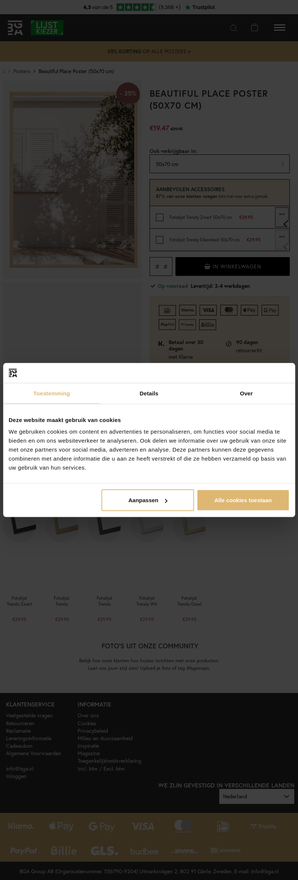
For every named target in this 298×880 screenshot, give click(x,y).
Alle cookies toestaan (243, 500)
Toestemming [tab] (51, 393)
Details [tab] (149, 393)
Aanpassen (147, 500)
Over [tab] (246, 393)
